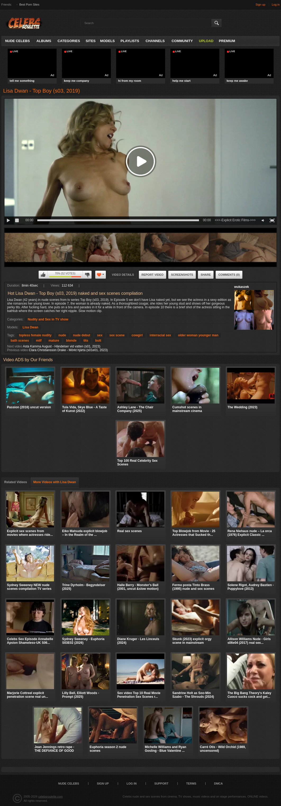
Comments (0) (229, 274)
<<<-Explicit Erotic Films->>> (235, 220)
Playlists (130, 41)
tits (85, 340)
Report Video (153, 274)
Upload (206, 41)
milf (39, 340)
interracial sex (160, 335)
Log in (276, 4)
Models (107, 41)
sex (99, 335)
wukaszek (241, 287)
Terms (191, 783)
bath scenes (20, 340)
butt (98, 340)
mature (53, 340)
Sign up (260, 4)
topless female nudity (35, 335)
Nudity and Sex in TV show (48, 319)
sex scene (116, 335)
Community (182, 41)
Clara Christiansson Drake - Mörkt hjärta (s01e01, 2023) (68, 350)
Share (206, 274)
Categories (68, 41)
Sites (91, 41)
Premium (227, 41)
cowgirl (137, 335)
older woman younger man (198, 335)
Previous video (17, 350)
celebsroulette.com (50, 796)
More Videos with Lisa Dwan (54, 482)
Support (161, 783)
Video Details (123, 274)
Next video (14, 346)
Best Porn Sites (29, 4)
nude (62, 335)
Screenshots (182, 274)
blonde (71, 340)
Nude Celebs (17, 41)
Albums (44, 41)
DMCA (218, 783)
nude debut (81, 335)
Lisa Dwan (30, 327)
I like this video (43, 275)
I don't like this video (87, 275)
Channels (155, 41)
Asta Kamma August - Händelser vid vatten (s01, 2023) (61, 346)
